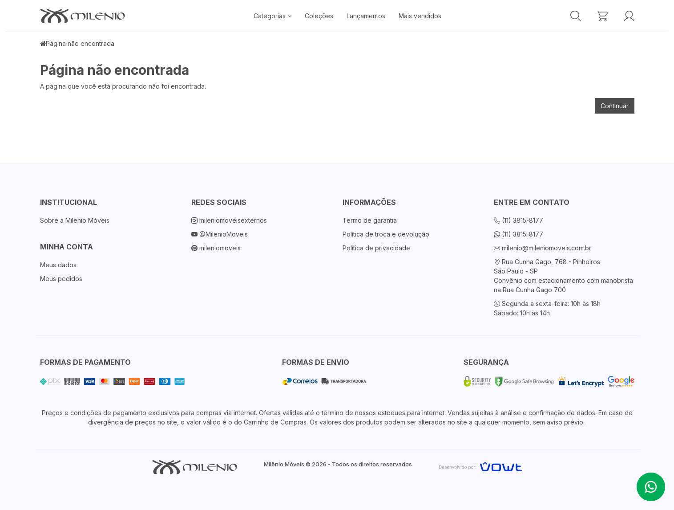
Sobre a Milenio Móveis (74, 220)
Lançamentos (366, 16)
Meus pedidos (61, 278)
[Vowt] (480, 465)
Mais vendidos (420, 16)
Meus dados (58, 265)
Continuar (615, 106)
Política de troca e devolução (386, 234)
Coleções (319, 16)
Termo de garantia (370, 220)
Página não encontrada (80, 43)
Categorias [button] (272, 16)
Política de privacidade (376, 248)
